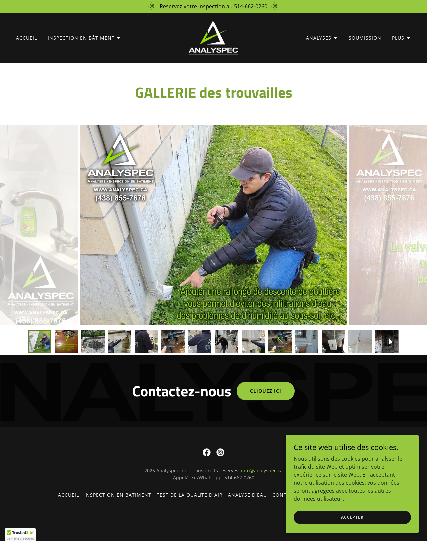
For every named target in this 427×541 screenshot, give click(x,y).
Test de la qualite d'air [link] (190, 495)
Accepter (352, 517)
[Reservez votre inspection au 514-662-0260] (213, 6)
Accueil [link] (26, 38)
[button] (84, 38)
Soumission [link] (365, 38)
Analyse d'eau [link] (247, 495)
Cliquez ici (265, 391)
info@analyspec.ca (262, 470)
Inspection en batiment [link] (117, 495)
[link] (213, 37)
